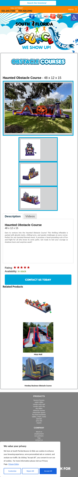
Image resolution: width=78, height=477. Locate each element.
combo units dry (39, 406)
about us (39, 432)
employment (39, 434)
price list (39, 421)
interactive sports (39, 412)
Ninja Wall (38, 354)
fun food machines (39, 414)
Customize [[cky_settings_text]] (12, 471)
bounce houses (39, 400)
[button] (74, 17)
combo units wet (39, 404)
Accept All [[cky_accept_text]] (48, 471)
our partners (39, 436)
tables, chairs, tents (39, 417)
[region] (30, 459)
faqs (39, 438)
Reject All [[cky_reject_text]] (30, 471)
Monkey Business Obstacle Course (38, 386)
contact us (39, 440)
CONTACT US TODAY (38, 279)
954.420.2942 (25, 10)
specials (39, 419)
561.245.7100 (8, 10)
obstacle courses (39, 410)
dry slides (39, 408)
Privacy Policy (13, 464)
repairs (38, 423)
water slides (39, 402)
